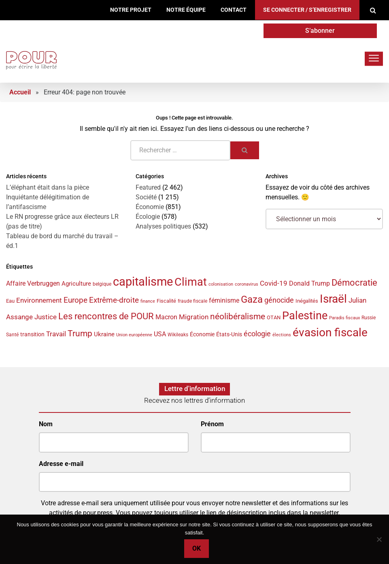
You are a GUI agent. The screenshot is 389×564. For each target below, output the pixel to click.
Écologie (148, 216)
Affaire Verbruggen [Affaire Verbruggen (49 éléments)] (33, 283)
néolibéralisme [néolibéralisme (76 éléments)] (237, 316)
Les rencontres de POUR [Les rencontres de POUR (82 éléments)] (106, 316)
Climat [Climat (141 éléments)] (190, 282)
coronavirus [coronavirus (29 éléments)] (246, 284)
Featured (148, 187)
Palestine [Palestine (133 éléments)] (304, 315)
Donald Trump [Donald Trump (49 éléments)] (309, 283)
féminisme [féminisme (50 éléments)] (224, 300)
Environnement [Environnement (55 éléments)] (39, 300)
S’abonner (320, 30)
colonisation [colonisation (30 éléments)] (220, 284)
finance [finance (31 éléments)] (147, 301)
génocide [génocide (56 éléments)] (279, 300)
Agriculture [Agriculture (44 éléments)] (76, 283)
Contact (234, 9)
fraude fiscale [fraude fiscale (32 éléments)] (192, 301)
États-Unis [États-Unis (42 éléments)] (229, 334)
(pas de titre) (24, 226)
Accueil (20, 92)
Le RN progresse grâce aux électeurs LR (62, 216)
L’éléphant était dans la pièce (47, 187)
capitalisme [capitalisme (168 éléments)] (143, 281)
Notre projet (130, 9)
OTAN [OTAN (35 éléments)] (274, 317)
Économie (150, 207)
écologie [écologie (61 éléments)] (257, 333)
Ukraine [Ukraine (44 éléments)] (104, 334)
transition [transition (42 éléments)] (32, 334)
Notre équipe (186, 9)
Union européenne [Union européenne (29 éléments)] (134, 335)
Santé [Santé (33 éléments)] (12, 335)
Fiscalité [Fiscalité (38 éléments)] (166, 301)
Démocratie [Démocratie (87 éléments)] (354, 282)
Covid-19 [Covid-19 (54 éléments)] (273, 283)
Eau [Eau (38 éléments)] (10, 301)
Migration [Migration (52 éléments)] (193, 317)
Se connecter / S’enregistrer (307, 9)
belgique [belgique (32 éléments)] (102, 284)
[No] (379, 539)
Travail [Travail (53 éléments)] (56, 334)
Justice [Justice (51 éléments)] (45, 317)
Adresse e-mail (61, 464)
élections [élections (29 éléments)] (281, 335)
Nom (46, 424)
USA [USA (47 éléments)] (160, 334)
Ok (196, 548)
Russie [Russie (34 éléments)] (368, 317)
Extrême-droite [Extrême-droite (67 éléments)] (114, 300)
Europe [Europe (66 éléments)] (75, 300)
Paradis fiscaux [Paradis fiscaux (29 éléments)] (344, 317)
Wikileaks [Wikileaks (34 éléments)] (178, 335)
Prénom (212, 424)
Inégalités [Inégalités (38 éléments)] (306, 301)
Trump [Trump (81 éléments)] (80, 333)
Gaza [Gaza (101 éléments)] (252, 299)
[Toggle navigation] (374, 58)
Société (146, 197)
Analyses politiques (163, 226)
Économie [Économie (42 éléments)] (202, 334)
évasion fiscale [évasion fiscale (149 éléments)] (330, 332)
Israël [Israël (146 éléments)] (333, 299)
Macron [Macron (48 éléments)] (166, 317)
